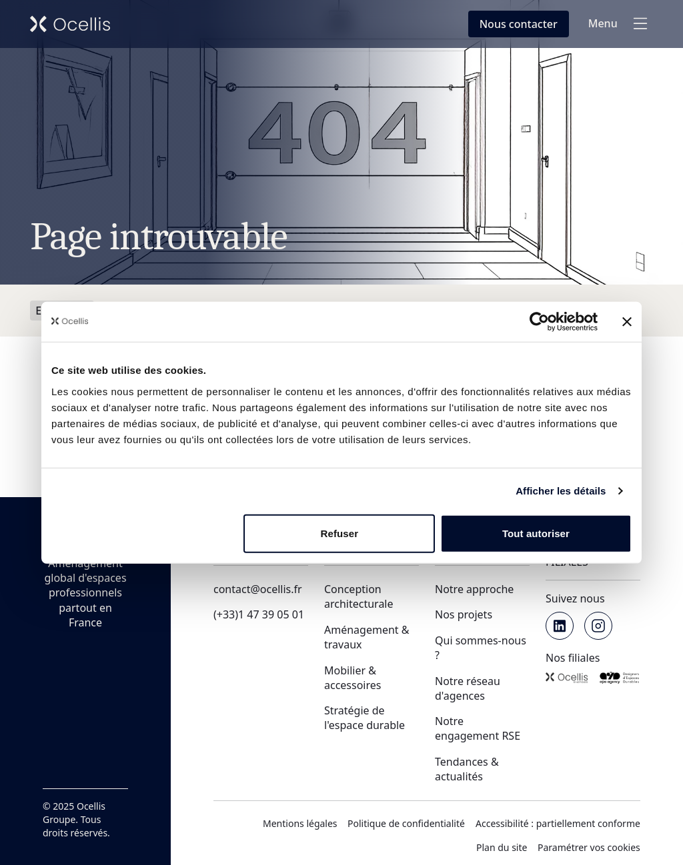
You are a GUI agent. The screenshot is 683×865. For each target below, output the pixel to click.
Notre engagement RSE (477, 728)
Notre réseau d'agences (467, 688)
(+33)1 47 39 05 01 (258, 614)
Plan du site (501, 847)
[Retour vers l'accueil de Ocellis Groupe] (70, 24)
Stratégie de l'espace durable (364, 717)
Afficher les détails (561, 490)
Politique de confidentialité (406, 823)
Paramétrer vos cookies (589, 847)
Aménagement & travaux (366, 637)
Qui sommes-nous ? (480, 647)
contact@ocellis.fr (257, 589)
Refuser (340, 532)
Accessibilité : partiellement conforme (558, 823)
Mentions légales (300, 823)
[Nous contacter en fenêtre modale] (518, 24)
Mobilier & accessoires (352, 677)
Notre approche (474, 589)
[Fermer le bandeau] (627, 322)
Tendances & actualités (467, 769)
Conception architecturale (359, 596)
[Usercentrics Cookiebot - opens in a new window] (539, 322)
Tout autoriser (536, 532)
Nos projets (463, 614)
